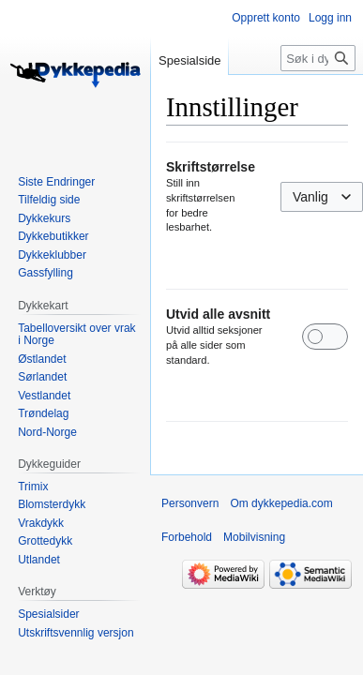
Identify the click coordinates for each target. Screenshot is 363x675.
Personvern (190, 503)
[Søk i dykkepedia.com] (317, 58)
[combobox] (321, 197)
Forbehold (186, 537)
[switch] (325, 336)
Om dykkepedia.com (281, 503)
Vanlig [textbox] (310, 196)
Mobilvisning (254, 537)
